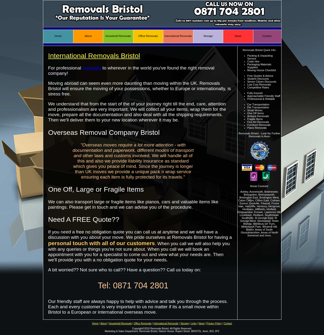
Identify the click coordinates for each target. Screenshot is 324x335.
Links (193, 323)
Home (58, 35)
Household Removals (118, 35)
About (88, 35)
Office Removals (148, 35)
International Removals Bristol (94, 56)
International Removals (178, 35)
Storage (208, 35)
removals (92, 67)
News (238, 35)
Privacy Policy (214, 323)
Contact (267, 35)
